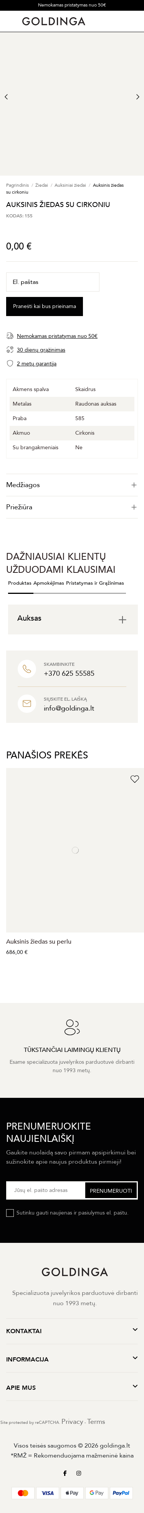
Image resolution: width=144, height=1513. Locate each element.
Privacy (72, 1422)
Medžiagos (72, 485)
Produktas (19, 583)
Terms (96, 1422)
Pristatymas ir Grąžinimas (95, 583)
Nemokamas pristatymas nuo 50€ (72, 5)
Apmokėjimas (48, 583)
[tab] (72, 485)
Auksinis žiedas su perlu (38, 941)
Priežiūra (72, 507)
